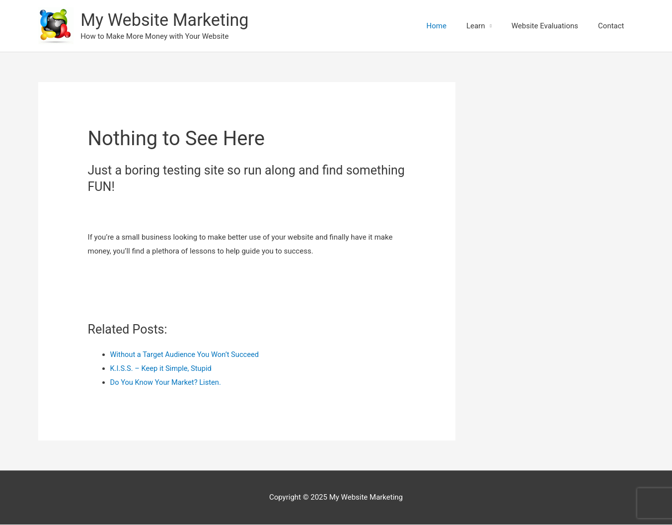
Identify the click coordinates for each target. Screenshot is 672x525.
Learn (475, 25)
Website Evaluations (545, 25)
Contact (611, 25)
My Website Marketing (167, 20)
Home (437, 25)
